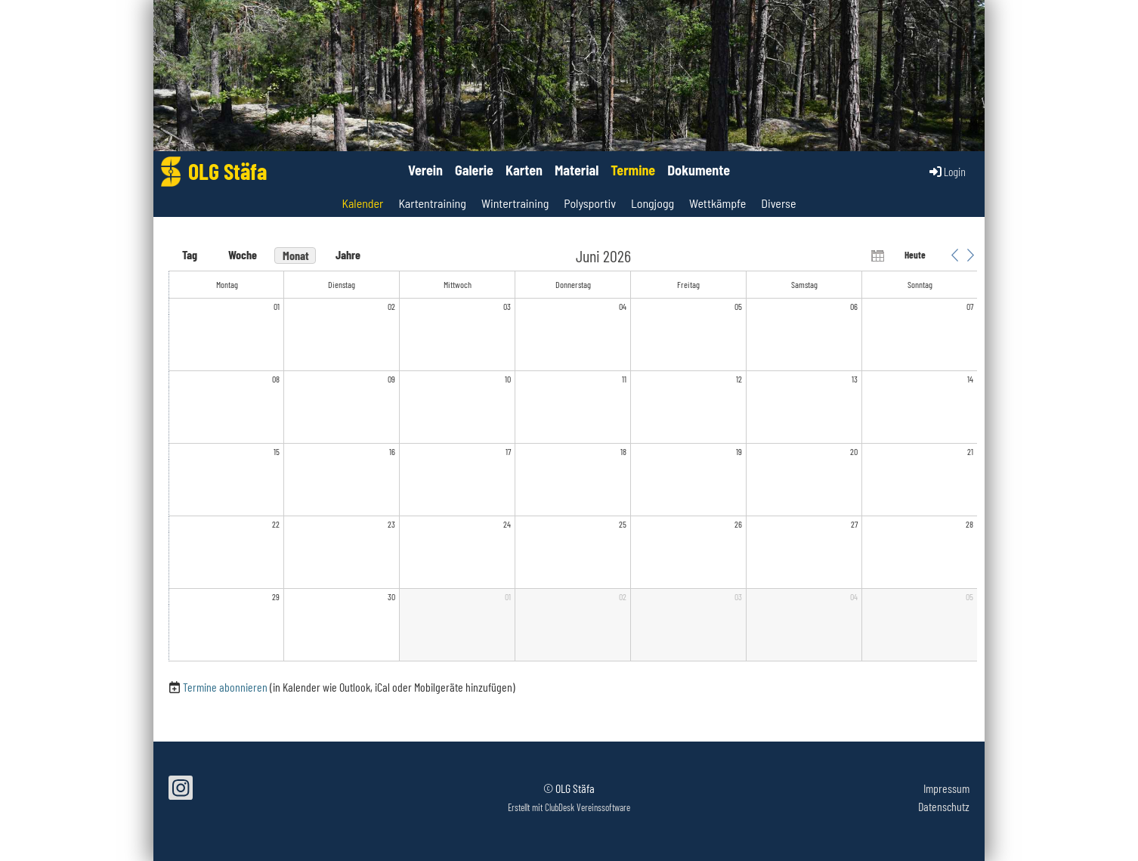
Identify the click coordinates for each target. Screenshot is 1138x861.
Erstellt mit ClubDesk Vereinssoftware (569, 807)
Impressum (946, 788)
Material (576, 170)
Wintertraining (515, 203)
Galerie (474, 170)
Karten (524, 170)
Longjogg (652, 203)
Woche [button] (242, 254)
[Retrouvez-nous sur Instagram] (181, 790)
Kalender (362, 203)
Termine (633, 170)
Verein (425, 170)
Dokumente (698, 170)
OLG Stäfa (227, 170)
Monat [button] (296, 255)
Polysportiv (590, 203)
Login (946, 171)
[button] (954, 254)
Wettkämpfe (717, 203)
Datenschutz (943, 806)
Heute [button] (915, 255)
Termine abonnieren (225, 687)
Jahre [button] (348, 254)
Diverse (778, 203)
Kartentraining (432, 203)
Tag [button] (189, 254)
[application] (573, 455)
